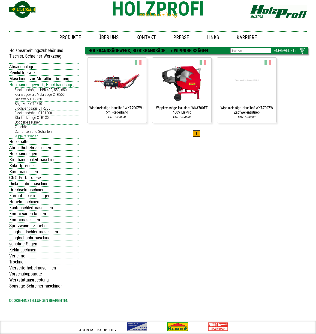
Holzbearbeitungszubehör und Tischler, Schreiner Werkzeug (36, 53)
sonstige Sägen (23, 244)
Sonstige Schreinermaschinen (36, 286)
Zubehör (21, 127)
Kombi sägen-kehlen (27, 213)
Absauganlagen (22, 66)
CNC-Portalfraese (25, 177)
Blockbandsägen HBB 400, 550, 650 (41, 90)
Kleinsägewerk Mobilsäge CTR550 (40, 94)
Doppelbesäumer (27, 122)
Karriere (247, 37)
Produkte (70, 37)
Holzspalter (19, 141)
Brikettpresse (21, 165)
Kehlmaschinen (22, 250)
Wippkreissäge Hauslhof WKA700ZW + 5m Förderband (117, 110)
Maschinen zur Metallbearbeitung (39, 78)
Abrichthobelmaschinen (30, 147)
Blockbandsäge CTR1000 (33, 113)
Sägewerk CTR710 (28, 104)
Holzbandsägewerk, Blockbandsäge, (41, 84)
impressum (85, 330)
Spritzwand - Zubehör (28, 226)
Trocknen (17, 262)
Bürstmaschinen (23, 171)
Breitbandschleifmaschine (32, 159)
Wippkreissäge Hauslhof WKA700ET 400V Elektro (182, 110)
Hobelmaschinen (24, 201)
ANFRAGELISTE (285, 50)
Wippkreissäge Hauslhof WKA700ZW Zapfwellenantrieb (246, 110)
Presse (181, 37)
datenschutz (107, 330)
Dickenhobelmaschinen (30, 183)
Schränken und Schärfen (33, 131)
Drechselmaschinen (26, 189)
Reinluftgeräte (22, 72)
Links (213, 37)
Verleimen (18, 256)
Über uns (109, 37)
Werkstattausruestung (29, 280)
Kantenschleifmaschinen (31, 207)
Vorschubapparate (25, 274)
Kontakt (146, 37)
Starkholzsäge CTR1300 (33, 117)
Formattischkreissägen (29, 195)
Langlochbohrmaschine (30, 238)
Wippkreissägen (26, 136)
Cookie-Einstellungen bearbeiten (38, 300)
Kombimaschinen (24, 220)
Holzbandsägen (23, 153)
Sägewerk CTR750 (28, 99)
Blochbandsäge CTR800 (32, 108)
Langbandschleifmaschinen (33, 232)
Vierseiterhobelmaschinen (32, 268)
